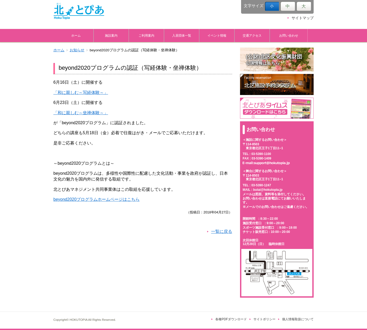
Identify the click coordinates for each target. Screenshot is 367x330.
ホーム (76, 35)
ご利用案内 (146, 35)
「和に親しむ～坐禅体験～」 (80, 113)
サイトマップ (303, 18)
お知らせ (77, 50)
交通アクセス (252, 35)
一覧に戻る (221, 231)
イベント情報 (216, 35)
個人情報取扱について (298, 319)
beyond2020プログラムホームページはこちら (96, 199)
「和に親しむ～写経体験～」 (80, 92)
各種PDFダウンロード (231, 319)
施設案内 (111, 35)
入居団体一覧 (181, 35)
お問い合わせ (288, 35)
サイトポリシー (264, 319)
